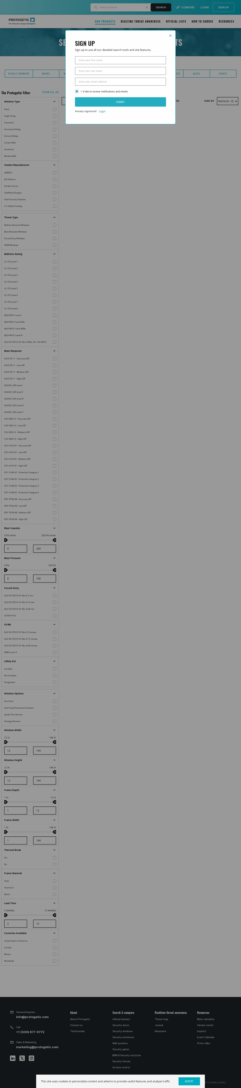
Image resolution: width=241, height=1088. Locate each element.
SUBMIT (120, 102)
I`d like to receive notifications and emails (104, 91)
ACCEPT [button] (189, 1081)
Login (102, 111)
